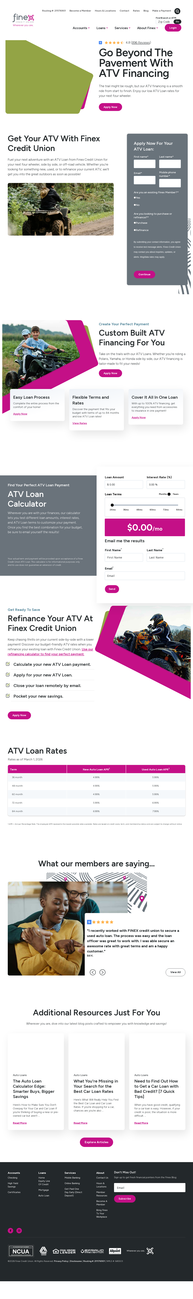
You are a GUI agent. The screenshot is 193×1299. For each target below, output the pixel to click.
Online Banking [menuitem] (72, 1201)
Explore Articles (96, 1160)
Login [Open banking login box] (166, 34)
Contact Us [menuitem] (102, 1195)
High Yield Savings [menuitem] (13, 1203)
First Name (113, 568)
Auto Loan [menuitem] (43, 1213)
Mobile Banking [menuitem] (72, 1195)
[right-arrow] (104, 990)
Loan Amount (114, 495)
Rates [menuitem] (149, 10)
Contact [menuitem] (137, 10)
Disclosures (76, 1279)
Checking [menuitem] (12, 1195)
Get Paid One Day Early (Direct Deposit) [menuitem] (73, 1210)
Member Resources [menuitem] (101, 1211)
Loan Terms (113, 512)
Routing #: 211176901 (94, 1279)
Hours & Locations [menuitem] (118, 10)
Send (112, 606)
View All (175, 989)
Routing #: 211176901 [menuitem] (67, 10)
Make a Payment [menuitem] (155, 18)
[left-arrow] (94, 990)
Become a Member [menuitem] (93, 10)
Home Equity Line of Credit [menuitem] (44, 1198)
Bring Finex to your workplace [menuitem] (102, 1231)
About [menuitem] (100, 1190)
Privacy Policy (61, 1279)
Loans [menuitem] (42, 1190)
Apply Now (110, 124)
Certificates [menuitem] (14, 1209)
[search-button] (171, 14)
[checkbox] (157, 220)
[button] (76, 35)
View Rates (79, 441)
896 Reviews (141, 60)
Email (109, 586)
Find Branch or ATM (159, 25)
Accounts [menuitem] (14, 1190)
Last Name (155, 568)
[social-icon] (10, 1248)
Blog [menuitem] (159, 10)
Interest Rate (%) (159, 495)
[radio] (157, 216)
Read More (20, 1140)
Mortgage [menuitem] (43, 1207)
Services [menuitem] (70, 1190)
